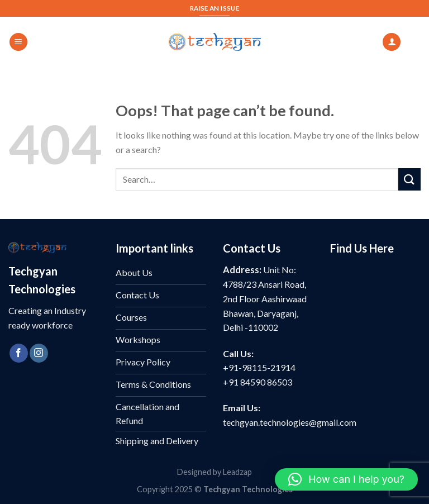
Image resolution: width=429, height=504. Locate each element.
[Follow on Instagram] (39, 353)
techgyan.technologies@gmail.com (289, 422)
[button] (346, 479)
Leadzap (237, 472)
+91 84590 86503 (257, 382)
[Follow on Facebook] (18, 353)
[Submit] (409, 179)
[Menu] (18, 42)
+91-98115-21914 (259, 367)
